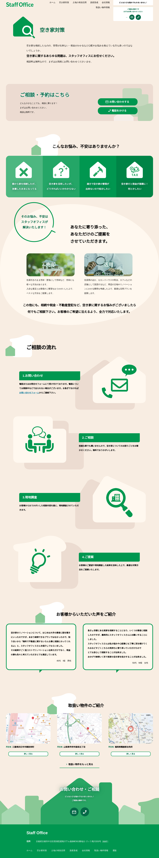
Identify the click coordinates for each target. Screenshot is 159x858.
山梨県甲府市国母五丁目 (74, 747)
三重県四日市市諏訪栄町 (23, 747)
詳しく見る (28, 754)
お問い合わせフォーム (29, 393)
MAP (105, 841)
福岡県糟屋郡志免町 (124, 747)
